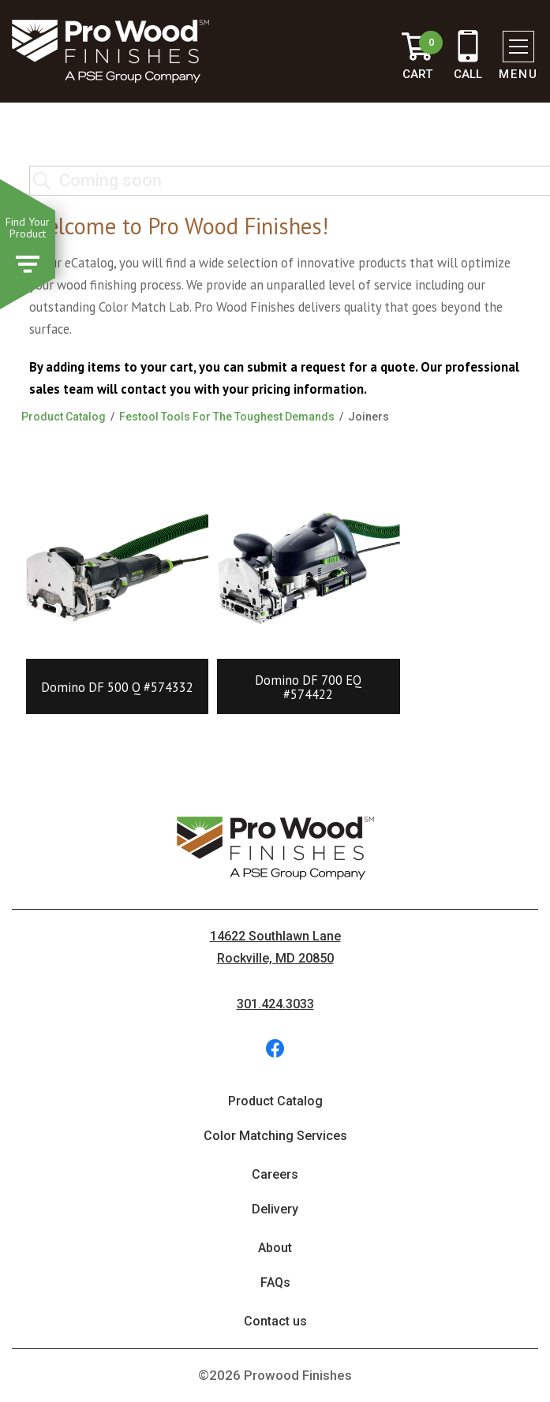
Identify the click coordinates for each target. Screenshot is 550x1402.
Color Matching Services (275, 1135)
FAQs (275, 1282)
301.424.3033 (275, 1003)
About (275, 1247)
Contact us (275, 1321)
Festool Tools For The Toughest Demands (227, 416)
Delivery (275, 1209)
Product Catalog (63, 416)
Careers (275, 1174)
